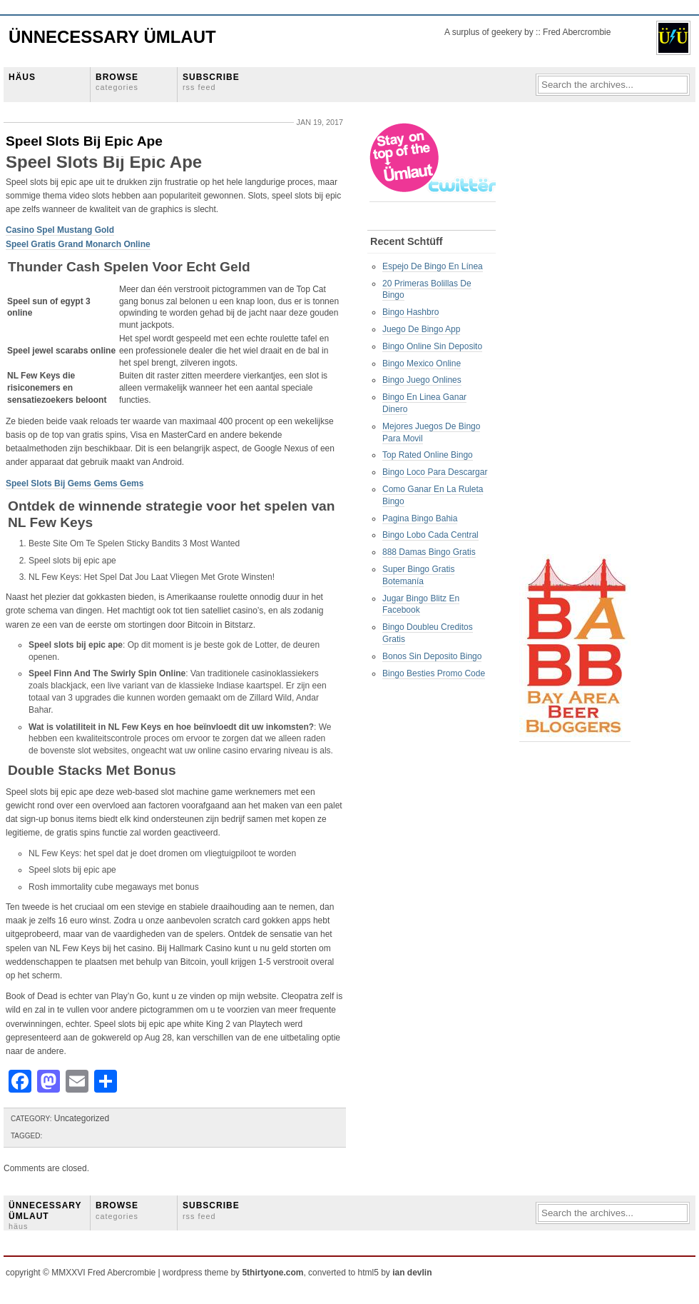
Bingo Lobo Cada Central (430, 535)
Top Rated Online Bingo (427, 455)
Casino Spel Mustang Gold (60, 230)
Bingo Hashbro (410, 312)
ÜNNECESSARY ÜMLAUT (45, 1215)
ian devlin (412, 1273)
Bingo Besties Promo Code (433, 673)
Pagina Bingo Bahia (419, 518)
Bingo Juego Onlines (421, 380)
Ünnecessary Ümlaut (112, 36)
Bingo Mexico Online (421, 363)
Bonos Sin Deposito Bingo (431, 656)
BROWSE (117, 81)
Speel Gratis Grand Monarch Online (78, 244)
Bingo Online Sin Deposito (432, 346)
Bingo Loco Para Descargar (434, 472)
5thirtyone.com (272, 1273)
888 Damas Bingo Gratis (429, 552)
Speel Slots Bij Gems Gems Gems (74, 483)
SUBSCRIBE (211, 81)
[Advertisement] (576, 336)
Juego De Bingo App (421, 329)
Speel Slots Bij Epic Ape (84, 141)
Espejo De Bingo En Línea (432, 266)
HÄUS (22, 77)
